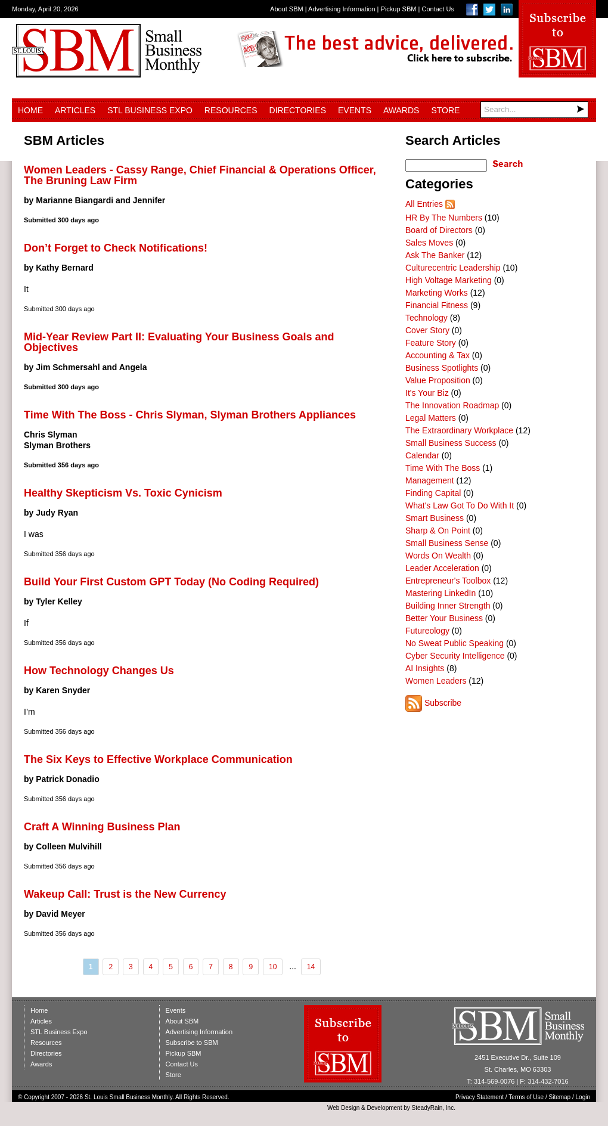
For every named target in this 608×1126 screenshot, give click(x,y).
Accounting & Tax (437, 355)
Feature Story (430, 343)
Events (354, 110)
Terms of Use (526, 1097)
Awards (401, 110)
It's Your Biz (427, 393)
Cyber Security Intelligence (455, 655)
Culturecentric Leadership (453, 267)
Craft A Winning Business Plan (102, 827)
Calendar (422, 455)
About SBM (286, 9)
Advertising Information (342, 9)
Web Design (343, 1108)
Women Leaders (435, 680)
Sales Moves (429, 242)
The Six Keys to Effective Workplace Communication (158, 759)
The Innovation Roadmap (452, 405)
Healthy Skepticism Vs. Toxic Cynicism (123, 493)
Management (429, 480)
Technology (426, 317)
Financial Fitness (436, 305)
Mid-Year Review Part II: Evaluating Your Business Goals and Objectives (179, 342)
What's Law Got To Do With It (459, 505)
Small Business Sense (446, 543)
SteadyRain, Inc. (433, 1108)
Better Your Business (444, 618)
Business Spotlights (441, 368)
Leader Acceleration (442, 568)
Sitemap (560, 1097)
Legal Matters (430, 418)
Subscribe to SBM (192, 1042)
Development (384, 1108)
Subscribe (442, 703)
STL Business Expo (150, 110)
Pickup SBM (399, 9)
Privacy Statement (479, 1097)
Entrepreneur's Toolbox (448, 580)
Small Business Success (451, 443)
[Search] (534, 109)
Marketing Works (436, 292)
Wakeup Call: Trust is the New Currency (125, 894)
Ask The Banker (434, 255)
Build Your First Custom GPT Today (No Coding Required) (171, 582)
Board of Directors (439, 230)
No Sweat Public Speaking (454, 643)
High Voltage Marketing (448, 280)
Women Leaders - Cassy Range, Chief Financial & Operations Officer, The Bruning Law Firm (200, 175)
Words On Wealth (438, 555)
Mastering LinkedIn (440, 593)
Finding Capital (433, 493)
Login (583, 1097)
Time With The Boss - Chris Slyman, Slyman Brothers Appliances (190, 415)
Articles (75, 110)
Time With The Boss (442, 468)
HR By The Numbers (443, 217)
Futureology (427, 630)
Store (445, 110)
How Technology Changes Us (99, 671)
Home (30, 110)
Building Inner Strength (447, 605)
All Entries (424, 204)
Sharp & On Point (437, 530)
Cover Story (427, 330)
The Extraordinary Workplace (459, 430)
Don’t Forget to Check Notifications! (115, 248)
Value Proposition (437, 380)
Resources (231, 110)
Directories (297, 110)
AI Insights (424, 668)
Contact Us (437, 9)
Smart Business (434, 518)
